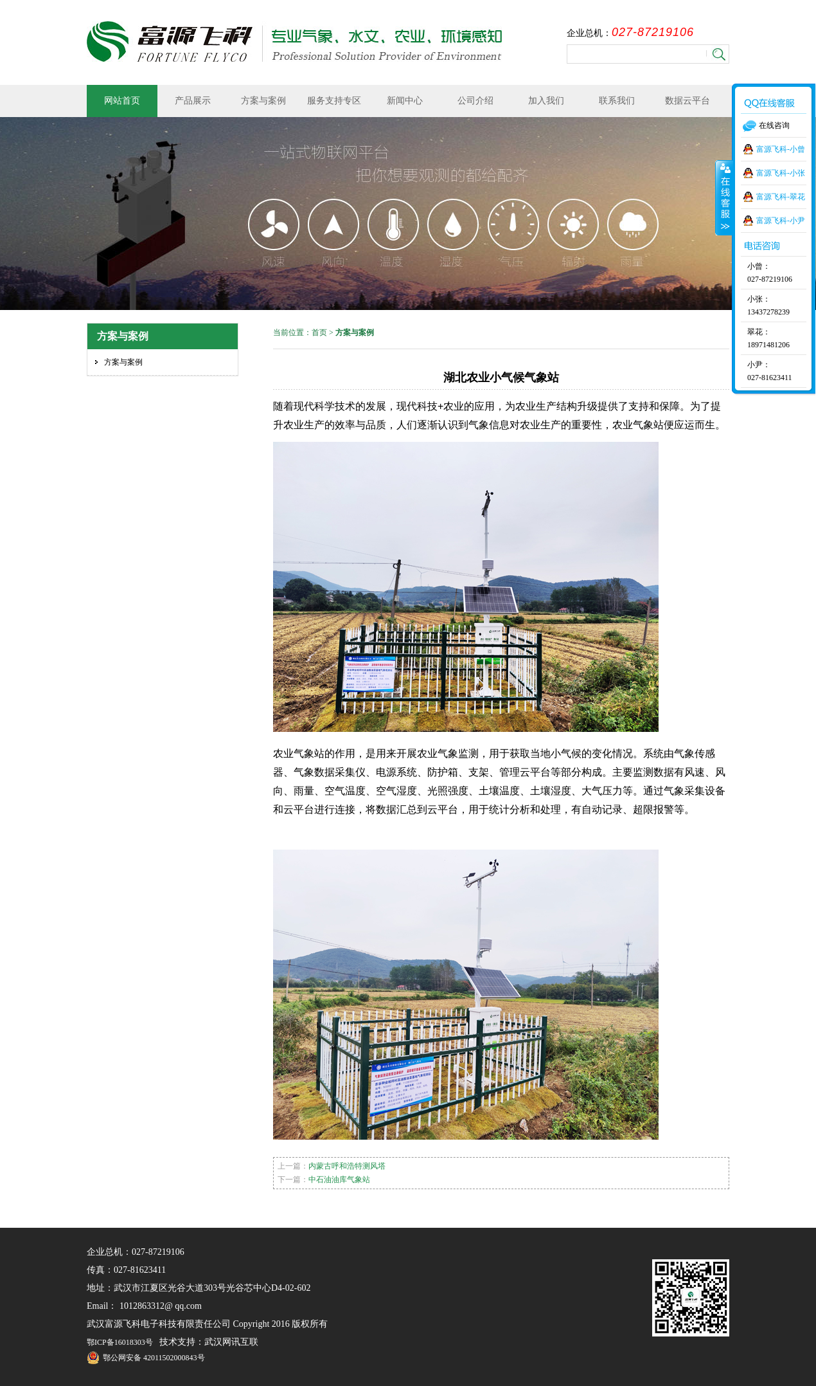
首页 (319, 332)
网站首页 (122, 100)
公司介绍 (475, 100)
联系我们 (617, 100)
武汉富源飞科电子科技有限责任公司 (294, 41)
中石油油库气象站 (339, 1179)
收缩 (724, 197)
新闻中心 (405, 100)
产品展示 (193, 100)
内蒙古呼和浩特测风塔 (347, 1166)
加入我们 (546, 100)
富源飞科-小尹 (780, 220)
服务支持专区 (334, 100)
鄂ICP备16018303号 (120, 1342)
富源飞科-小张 (780, 173)
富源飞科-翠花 (780, 196)
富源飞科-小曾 (780, 149)
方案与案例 (263, 100)
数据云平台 (687, 100)
